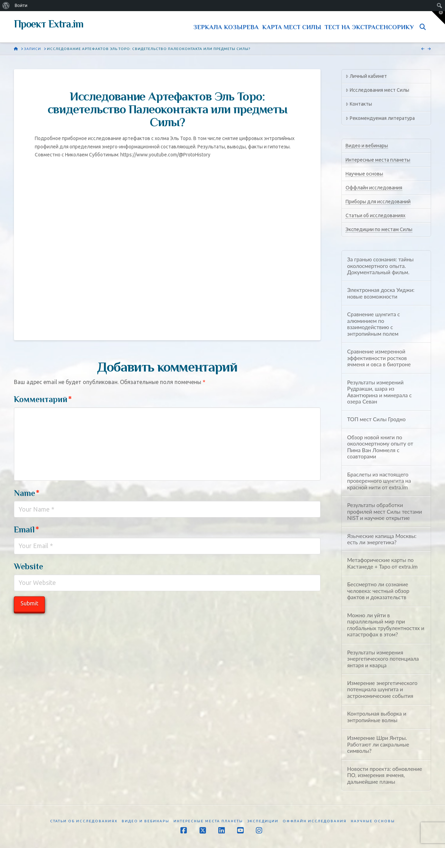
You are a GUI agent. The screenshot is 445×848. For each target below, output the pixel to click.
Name (26, 493)
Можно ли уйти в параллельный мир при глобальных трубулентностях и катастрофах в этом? (385, 625)
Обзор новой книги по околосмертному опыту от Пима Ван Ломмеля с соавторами (380, 447)
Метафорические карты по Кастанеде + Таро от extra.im (382, 563)
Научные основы (364, 174)
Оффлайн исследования (374, 187)
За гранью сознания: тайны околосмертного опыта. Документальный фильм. (380, 265)
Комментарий (43, 399)
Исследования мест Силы (377, 90)
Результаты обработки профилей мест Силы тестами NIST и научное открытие (384, 511)
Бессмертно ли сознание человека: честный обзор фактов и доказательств (378, 590)
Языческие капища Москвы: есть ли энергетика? (381, 539)
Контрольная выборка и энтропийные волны (376, 716)
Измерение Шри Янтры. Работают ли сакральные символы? (378, 744)
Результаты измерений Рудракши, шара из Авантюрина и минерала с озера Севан (379, 392)
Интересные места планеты (378, 160)
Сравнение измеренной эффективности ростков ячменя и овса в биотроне (379, 357)
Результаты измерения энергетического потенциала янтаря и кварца (383, 658)
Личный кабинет (366, 76)
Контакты (359, 104)
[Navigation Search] (424, 26)
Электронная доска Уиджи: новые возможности (380, 293)
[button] (438, 17)
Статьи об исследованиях (375, 215)
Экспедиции (262, 821)
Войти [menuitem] (21, 5)
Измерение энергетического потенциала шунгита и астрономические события (382, 689)
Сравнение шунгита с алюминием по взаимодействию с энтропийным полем (373, 324)
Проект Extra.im (48, 24)
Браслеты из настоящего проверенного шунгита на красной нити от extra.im (379, 480)
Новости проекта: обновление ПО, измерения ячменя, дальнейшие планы (384, 775)
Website (28, 566)
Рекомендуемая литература (380, 118)
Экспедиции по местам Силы (379, 229)
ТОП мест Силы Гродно (376, 419)
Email (26, 529)
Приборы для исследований (378, 201)
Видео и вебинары (367, 145)
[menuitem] (6, 5)
